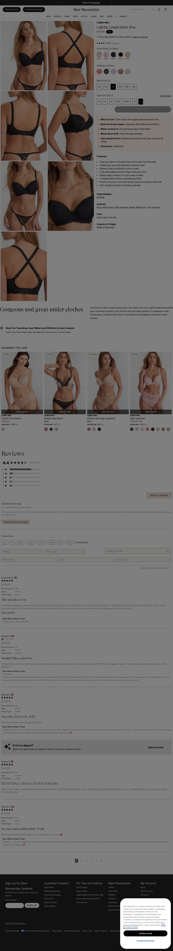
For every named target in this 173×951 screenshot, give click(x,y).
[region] (145, 923)
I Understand (145, 933)
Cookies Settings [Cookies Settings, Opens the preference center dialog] (145, 940)
